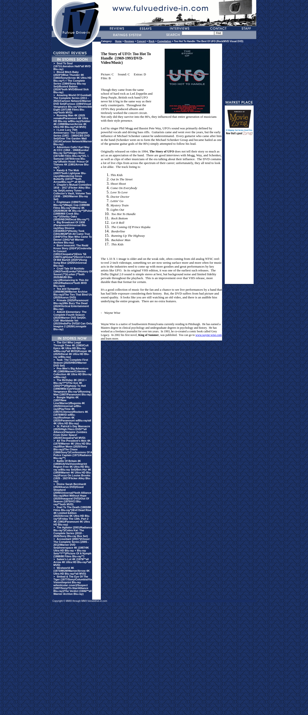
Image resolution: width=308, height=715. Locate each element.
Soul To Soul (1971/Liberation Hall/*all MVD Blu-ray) (72, 66)
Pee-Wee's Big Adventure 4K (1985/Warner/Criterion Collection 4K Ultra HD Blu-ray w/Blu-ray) (72, 373)
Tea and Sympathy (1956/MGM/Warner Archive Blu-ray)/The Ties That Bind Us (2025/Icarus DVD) (72, 293)
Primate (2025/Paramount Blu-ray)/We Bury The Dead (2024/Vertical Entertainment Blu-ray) (71, 304)
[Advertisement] (239, 211)
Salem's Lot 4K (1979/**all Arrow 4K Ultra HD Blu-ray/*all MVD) (72, 562)
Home (118, 41)
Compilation (164, 41)
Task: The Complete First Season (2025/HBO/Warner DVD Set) (70, 362)
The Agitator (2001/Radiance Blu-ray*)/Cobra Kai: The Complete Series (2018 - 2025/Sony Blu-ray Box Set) (72, 532)
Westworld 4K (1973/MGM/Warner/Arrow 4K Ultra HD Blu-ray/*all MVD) (71, 570)
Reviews (129, 41)
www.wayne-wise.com (208, 335)
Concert (141, 41)
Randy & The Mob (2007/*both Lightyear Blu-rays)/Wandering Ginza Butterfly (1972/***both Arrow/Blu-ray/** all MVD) (69, 176)
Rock (151, 41)
